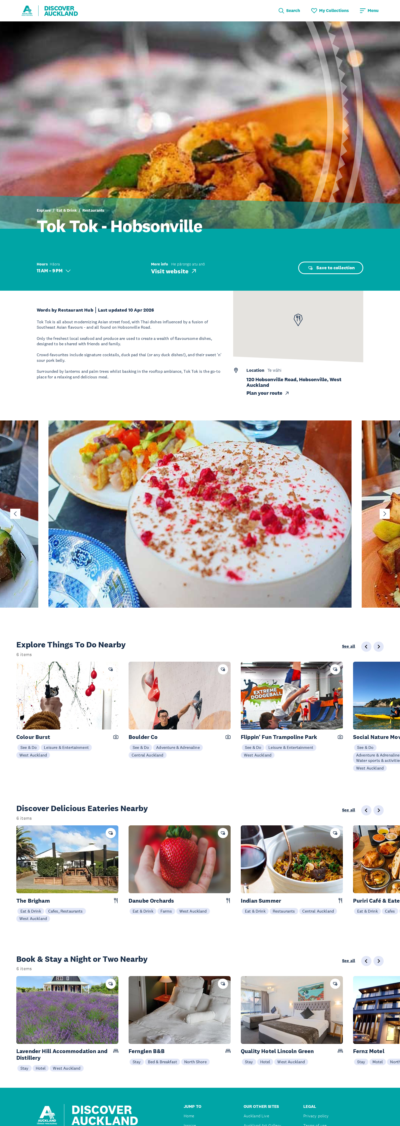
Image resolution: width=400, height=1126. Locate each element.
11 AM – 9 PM (54, 271)
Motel (377, 1061)
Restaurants (93, 210)
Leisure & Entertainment (66, 747)
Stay (24, 1068)
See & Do (28, 747)
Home (189, 1116)
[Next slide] (385, 514)
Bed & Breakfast (162, 1061)
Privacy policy (316, 1116)
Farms (166, 911)
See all (348, 646)
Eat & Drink (66, 210)
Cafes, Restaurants (65, 911)
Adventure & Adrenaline (178, 747)
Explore (44, 210)
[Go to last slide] (15, 514)
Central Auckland (148, 755)
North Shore (195, 1061)
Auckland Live (256, 1116)
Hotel (41, 1068)
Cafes (390, 911)
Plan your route (268, 393)
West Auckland (33, 755)
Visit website (174, 271)
